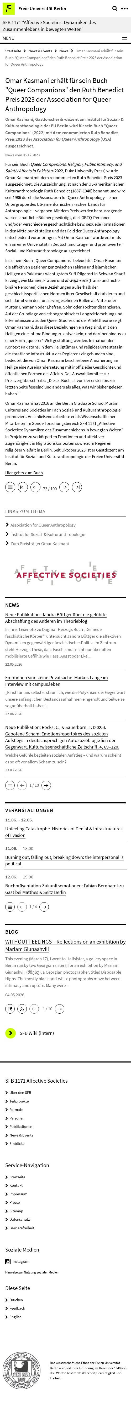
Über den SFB (20, 1092)
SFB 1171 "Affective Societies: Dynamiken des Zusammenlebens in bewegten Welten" (49, 25)
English (15, 1316)
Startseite (13, 50)
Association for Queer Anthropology (43, 525)
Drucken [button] (16, 1299)
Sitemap (16, 1210)
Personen (16, 1118)
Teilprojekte (19, 1101)
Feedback (17, 1308)
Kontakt (16, 1185)
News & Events (40, 50)
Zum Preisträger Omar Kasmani (40, 543)
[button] (10, 785)
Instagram (21, 1261)
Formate (16, 1109)
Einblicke (16, 1143)
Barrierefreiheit (21, 1227)
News (63, 50)
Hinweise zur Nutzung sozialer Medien (32, 1272)
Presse (14, 1202)
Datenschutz (19, 1219)
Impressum (18, 1193)
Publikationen (20, 1126)
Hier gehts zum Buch (24, 473)
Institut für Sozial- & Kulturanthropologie (48, 534)
